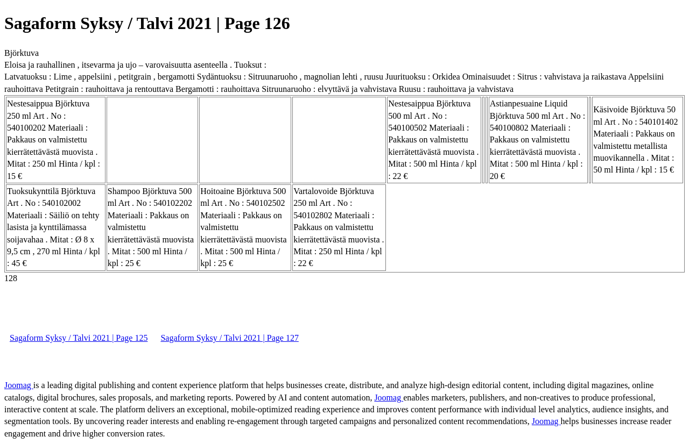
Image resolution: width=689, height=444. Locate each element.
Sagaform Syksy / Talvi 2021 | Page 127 (229, 337)
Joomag (18, 385)
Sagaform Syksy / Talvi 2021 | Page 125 (78, 337)
